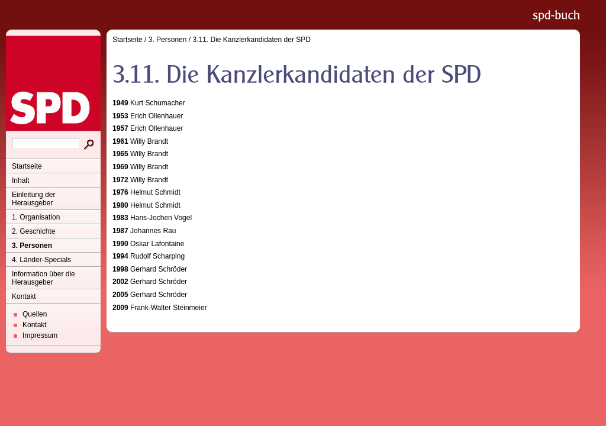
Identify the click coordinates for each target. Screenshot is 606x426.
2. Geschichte (33, 231)
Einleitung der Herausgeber (33, 199)
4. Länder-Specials (41, 260)
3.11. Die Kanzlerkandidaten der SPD (251, 40)
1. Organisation (36, 217)
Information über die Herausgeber (43, 278)
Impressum (39, 335)
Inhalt (20, 180)
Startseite (27, 166)
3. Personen (32, 245)
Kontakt (24, 296)
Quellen (34, 314)
